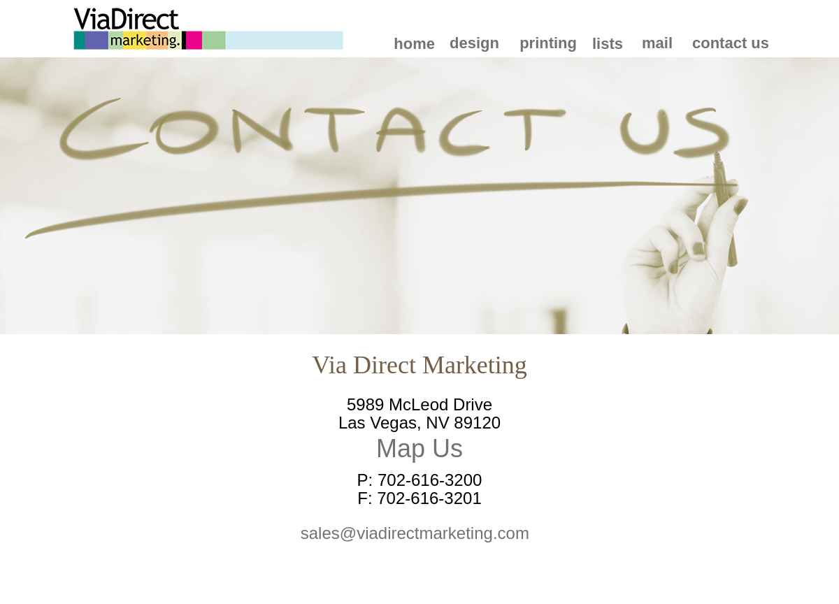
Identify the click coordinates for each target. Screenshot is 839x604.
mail (657, 43)
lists (607, 43)
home (414, 43)
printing (548, 43)
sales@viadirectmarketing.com (419, 533)
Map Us (419, 448)
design (474, 43)
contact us (730, 43)
